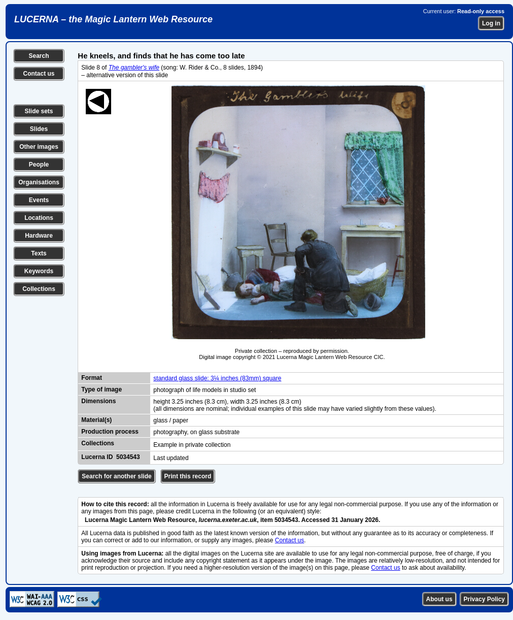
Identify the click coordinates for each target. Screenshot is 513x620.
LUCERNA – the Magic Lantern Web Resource (113, 19)
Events (39, 200)
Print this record (188, 476)
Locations (38, 217)
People (39, 164)
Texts (38, 253)
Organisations (38, 182)
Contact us (38, 73)
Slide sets (38, 111)
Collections (38, 288)
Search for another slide (116, 476)
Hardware (39, 235)
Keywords (38, 271)
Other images (38, 146)
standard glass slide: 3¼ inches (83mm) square (217, 378)
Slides (39, 129)
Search (38, 55)
